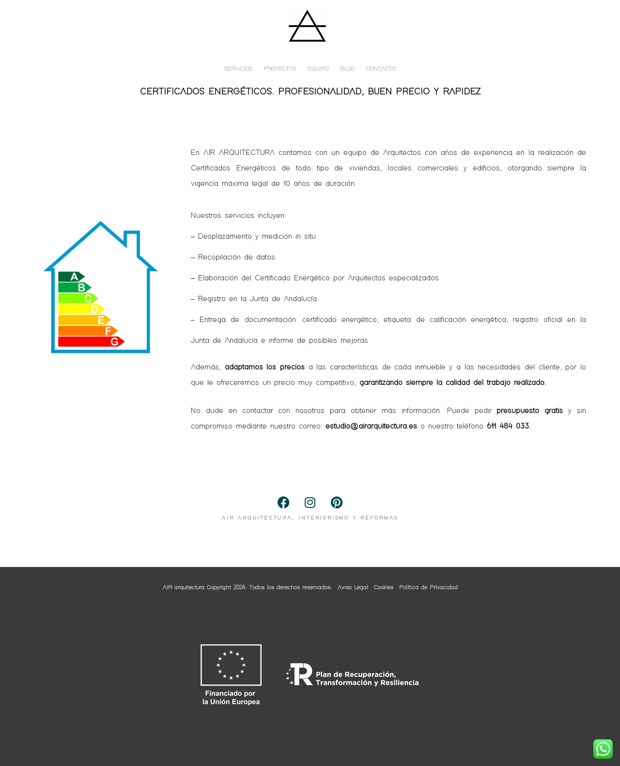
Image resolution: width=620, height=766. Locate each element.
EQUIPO (318, 69)
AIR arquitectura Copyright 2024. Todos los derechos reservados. (247, 588)
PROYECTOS (280, 69)
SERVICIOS (238, 69)
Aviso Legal (353, 588)
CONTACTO (381, 69)
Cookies (383, 588)
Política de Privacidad (428, 588)
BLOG (347, 69)
